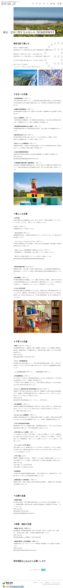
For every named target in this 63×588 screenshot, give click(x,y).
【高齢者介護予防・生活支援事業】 (22, 545)
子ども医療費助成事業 (20, 375)
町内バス (17, 230)
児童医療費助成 (39, 375)
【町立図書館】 (17, 281)
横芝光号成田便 (18, 236)
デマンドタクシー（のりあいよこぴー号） (25, 245)
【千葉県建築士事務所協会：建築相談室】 (24, 166)
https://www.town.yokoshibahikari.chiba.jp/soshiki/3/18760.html (29, 262)
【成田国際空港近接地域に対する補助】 (23, 130)
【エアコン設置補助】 (19, 121)
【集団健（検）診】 (19, 532)
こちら (26, 565)
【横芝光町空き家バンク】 (20, 138)
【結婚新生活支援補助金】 (20, 112)
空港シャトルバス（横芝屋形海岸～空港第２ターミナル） (29, 253)
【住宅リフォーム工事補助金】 (21, 147)
